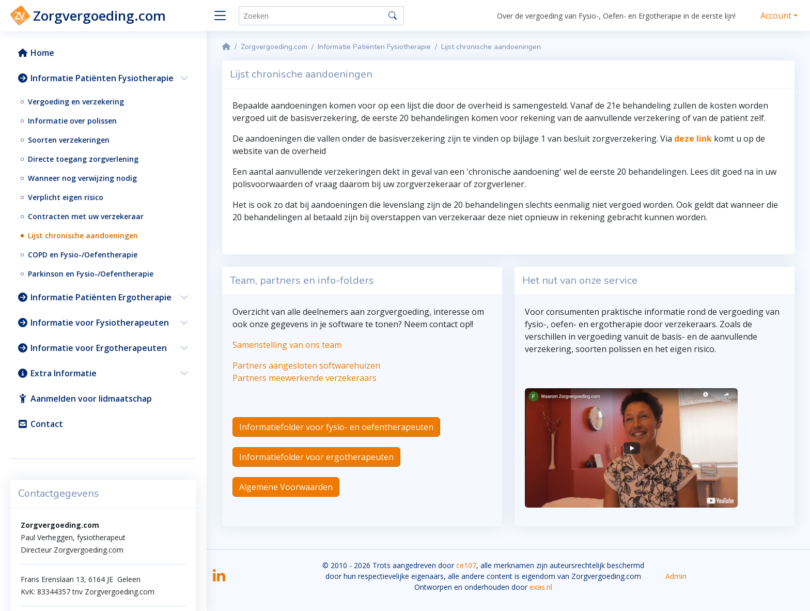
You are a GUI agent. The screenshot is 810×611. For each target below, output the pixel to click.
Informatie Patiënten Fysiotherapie (374, 47)
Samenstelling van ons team (286, 344)
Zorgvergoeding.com (274, 47)
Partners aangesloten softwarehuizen (306, 365)
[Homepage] (226, 47)
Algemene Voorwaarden (286, 487)
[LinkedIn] (219, 579)
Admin (676, 576)
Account (775, 15)
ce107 (466, 565)
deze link (693, 138)
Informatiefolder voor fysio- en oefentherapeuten (336, 427)
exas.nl (540, 587)
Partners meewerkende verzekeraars (304, 378)
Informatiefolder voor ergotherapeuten (316, 457)
